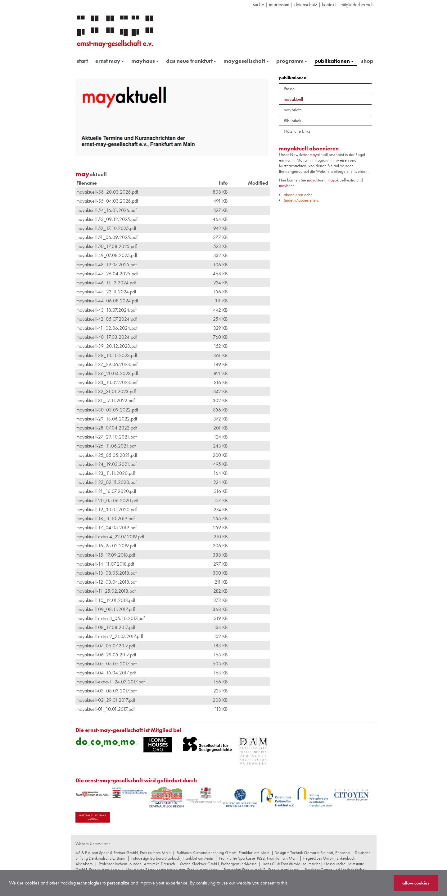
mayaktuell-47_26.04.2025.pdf (107, 273)
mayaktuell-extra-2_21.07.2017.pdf (109, 636)
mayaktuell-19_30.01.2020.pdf (106, 509)
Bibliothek (292, 120)
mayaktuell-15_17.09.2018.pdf (105, 555)
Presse (289, 88)
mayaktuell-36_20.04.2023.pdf (107, 373)
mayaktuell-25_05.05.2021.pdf (106, 455)
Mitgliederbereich (357, 4)
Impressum (279, 4)
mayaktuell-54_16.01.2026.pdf (106, 210)
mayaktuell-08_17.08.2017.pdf (105, 627)
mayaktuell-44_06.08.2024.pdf (107, 300)
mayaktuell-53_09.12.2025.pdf (107, 219)
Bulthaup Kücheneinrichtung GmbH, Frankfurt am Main (223, 852)
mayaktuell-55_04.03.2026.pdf (107, 201)
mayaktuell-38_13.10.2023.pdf (106, 355)
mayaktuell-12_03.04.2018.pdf (106, 582)
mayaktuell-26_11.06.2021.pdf (106, 446)
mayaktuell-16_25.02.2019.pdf (106, 545)
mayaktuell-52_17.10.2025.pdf (106, 228)
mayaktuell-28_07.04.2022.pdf (106, 428)
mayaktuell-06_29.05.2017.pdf (106, 654)
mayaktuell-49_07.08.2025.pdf (106, 255)
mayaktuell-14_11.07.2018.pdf (105, 564)
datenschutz (305, 4)
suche (258, 4)
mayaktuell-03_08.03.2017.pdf (106, 690)
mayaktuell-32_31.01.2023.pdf (106, 391)
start (82, 60)
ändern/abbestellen (301, 200)
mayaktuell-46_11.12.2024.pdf (106, 282)
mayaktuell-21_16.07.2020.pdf (106, 491)
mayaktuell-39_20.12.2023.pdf (107, 346)
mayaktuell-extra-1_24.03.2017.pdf (110, 681)
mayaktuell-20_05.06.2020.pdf (107, 500)
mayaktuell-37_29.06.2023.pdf (107, 364)
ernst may (109, 60)
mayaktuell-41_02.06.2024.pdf (107, 328)
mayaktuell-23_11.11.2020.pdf (105, 473)
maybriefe (293, 110)
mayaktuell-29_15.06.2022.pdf (106, 419)
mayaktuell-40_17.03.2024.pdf (106, 337)
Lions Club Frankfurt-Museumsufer (291, 863)
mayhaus (145, 60)
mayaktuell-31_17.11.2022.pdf (105, 400)
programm (291, 60)
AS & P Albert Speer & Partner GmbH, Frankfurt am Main (123, 852)
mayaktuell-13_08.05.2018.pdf (106, 573)
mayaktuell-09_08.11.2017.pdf (105, 609)
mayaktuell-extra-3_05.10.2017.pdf (110, 618)
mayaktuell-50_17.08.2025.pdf (106, 246)
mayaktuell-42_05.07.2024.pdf (106, 319)
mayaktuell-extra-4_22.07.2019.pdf (110, 536)
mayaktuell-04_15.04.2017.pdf (106, 672)
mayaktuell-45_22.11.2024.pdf (106, 291)
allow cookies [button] (415, 883)
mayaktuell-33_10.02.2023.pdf (107, 382)
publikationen (334, 60)
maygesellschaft (246, 60)
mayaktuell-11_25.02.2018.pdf (106, 591)
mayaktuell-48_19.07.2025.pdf (106, 264)
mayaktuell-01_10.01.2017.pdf (105, 709)
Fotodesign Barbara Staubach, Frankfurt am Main (172, 858)
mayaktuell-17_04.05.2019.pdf (106, 527)
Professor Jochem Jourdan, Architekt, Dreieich (137, 863)
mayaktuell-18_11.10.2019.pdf (105, 518)
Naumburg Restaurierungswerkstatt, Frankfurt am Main (172, 869)
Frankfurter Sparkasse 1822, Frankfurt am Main (258, 858)
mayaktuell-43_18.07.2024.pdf (106, 310)
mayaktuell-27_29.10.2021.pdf (106, 437)
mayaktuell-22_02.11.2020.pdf (106, 482)
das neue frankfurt (191, 60)
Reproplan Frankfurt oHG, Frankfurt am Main (261, 869)
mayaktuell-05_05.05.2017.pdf (106, 663)
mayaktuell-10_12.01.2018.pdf (105, 600)
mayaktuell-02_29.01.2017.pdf (105, 700)
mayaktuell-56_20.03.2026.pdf (107, 192)
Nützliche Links (297, 131)
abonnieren (293, 194)
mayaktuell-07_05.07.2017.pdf (105, 645)
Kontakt (329, 4)
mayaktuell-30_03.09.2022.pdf (107, 410)
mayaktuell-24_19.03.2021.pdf (106, 464)
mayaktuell (293, 99)
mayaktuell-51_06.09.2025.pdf (107, 237)
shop (367, 60)
